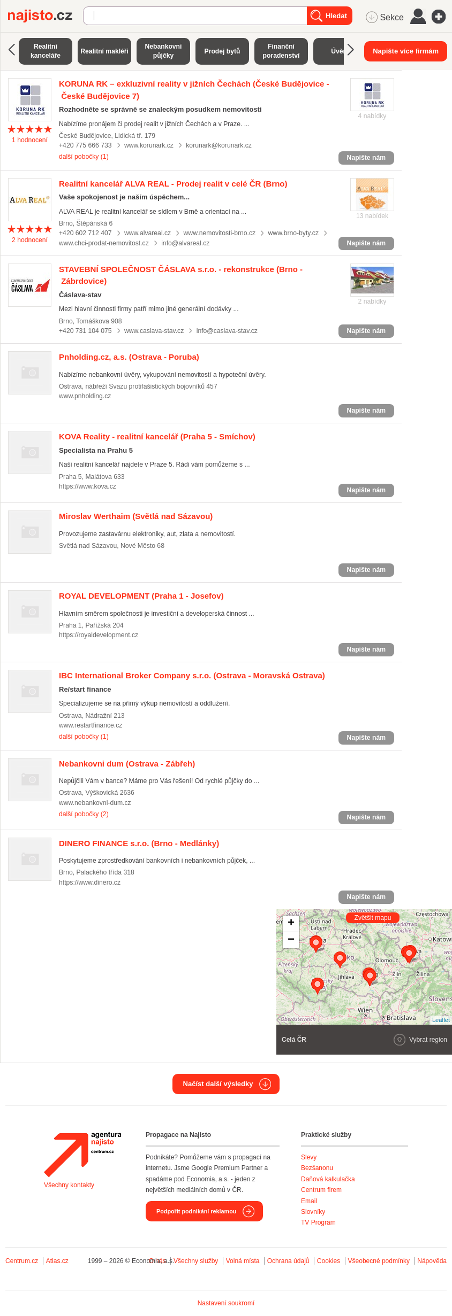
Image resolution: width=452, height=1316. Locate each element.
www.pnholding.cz (85, 396)
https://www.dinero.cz (89, 882)
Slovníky (313, 1212)
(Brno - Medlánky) (139, 843)
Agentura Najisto (82, 1154)
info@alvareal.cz (185, 243)
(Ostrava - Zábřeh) (127, 763)
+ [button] (291, 924)
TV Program (318, 1222)
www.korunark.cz (149, 145)
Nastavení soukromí (226, 1303)
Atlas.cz (57, 1261)
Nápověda (432, 1261)
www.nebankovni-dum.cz (95, 803)
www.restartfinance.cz (90, 725)
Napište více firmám (406, 51)
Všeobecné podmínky (379, 1261)
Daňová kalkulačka (328, 1179)
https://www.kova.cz (87, 486)
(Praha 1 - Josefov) (141, 595)
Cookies (328, 1261)
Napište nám (366, 157)
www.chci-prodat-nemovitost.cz (104, 243)
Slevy (309, 1157)
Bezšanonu (317, 1168)
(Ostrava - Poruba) (129, 356)
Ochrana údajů (288, 1261)
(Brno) (173, 183)
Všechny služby (197, 1261)
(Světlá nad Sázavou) (136, 516)
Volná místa (243, 1261)
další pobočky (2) (84, 814)
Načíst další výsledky (218, 1084)
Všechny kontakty (69, 1185)
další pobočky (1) (84, 156)
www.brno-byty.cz (293, 233)
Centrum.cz (21, 1261)
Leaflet (441, 1020)
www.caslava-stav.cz (154, 331)
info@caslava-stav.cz (227, 331)
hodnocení (30, 140)
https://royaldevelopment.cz (98, 635)
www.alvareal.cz (147, 233)
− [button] (291, 940)
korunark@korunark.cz (219, 145)
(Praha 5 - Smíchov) (157, 436)
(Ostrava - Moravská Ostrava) (192, 675)
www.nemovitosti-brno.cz (220, 233)
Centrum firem (321, 1190)
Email (309, 1201)
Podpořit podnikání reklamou (196, 1211)
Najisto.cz (45, 16)
